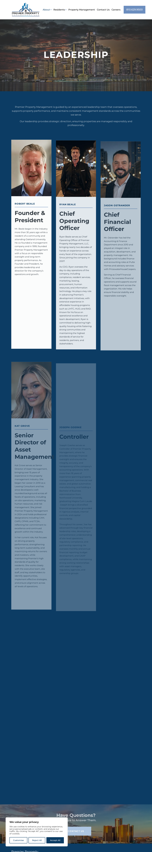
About (46, 9)
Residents (59, 9)
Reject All (37, 840)
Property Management (81, 9)
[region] (37, 831)
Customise (18, 840)
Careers (116, 9)
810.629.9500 (134, 9)
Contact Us (103, 9)
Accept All (55, 840)
